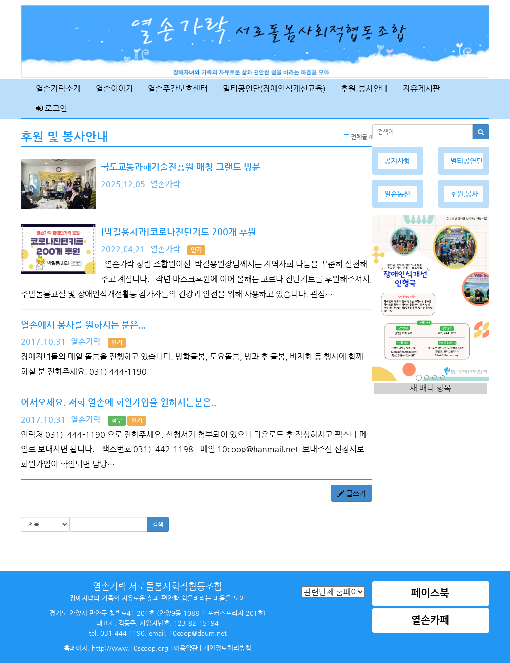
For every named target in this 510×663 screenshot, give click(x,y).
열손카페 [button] (430, 620)
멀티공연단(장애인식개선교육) (274, 88)
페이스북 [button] (430, 593)
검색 (157, 524)
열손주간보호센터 (178, 88)
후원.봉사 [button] (464, 194)
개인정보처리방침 (227, 648)
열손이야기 (114, 88)
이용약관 (186, 648)
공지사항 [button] (397, 161)
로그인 (51, 108)
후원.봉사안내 (364, 88)
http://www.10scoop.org (130, 648)
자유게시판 (421, 88)
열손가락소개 (58, 88)
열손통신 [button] (397, 194)
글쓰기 (351, 493)
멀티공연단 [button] (466, 161)
